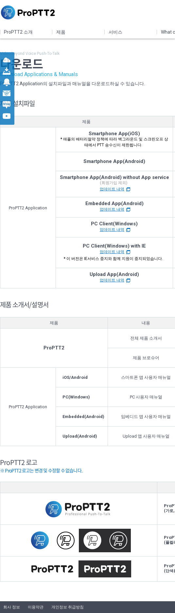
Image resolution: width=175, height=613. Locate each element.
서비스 (115, 32)
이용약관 (36, 607)
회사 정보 (11, 607)
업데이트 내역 (112, 189)
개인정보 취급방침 (67, 607)
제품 (60, 32)
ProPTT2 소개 (18, 32)
